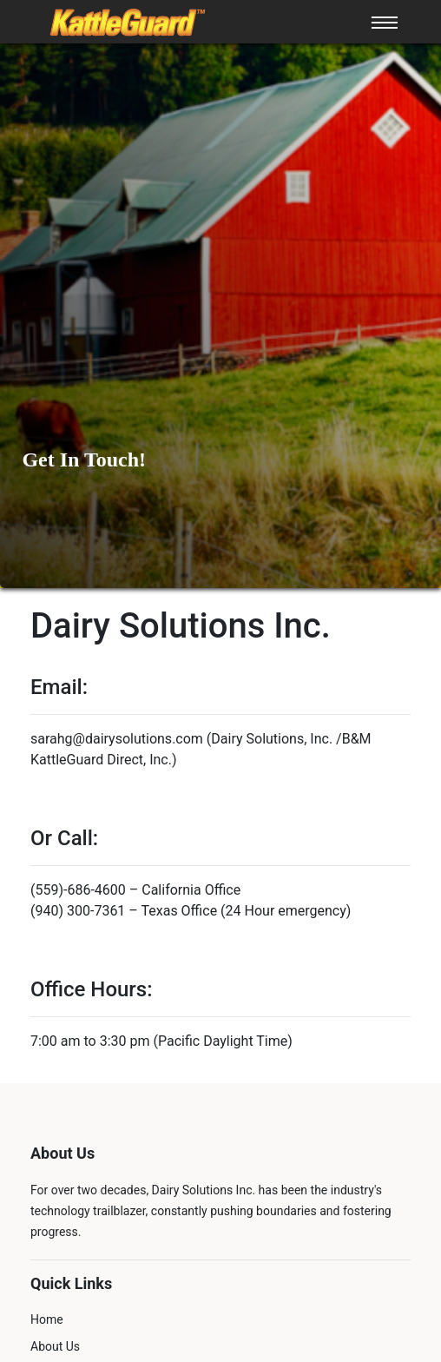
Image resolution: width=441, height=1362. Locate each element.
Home (46, 1319)
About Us (55, 1346)
